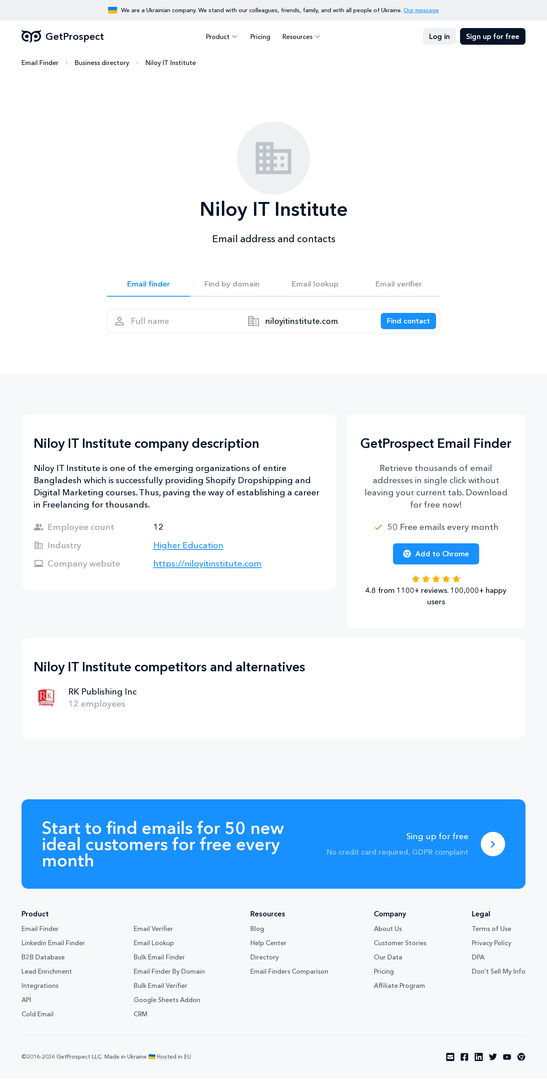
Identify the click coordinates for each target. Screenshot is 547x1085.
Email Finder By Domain (169, 978)
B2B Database (43, 964)
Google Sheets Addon (167, 1007)
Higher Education (188, 552)
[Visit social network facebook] (464, 1064)
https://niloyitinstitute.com (207, 570)
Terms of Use (491, 935)
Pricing (260, 37)
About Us (388, 935)
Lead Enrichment (47, 978)
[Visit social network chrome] (521, 1064)
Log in (439, 36)
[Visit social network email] (450, 1064)
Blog (257, 935)
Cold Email (38, 1021)
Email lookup (315, 285)
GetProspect (63, 36)
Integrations (40, 992)
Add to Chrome (436, 560)
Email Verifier (153, 935)
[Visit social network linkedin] (479, 1064)
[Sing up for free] (493, 851)
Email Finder (40, 63)
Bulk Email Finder (159, 964)
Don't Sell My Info (498, 978)
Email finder (148, 285)
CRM (141, 1021)
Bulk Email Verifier (160, 992)
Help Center (268, 950)
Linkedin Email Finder (53, 950)
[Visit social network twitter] (493, 1064)
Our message (421, 10)
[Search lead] (404, 325)
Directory (264, 964)
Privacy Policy (491, 950)
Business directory (102, 63)
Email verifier (399, 285)
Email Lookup (154, 950)
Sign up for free (492, 36)
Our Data (388, 964)
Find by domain (232, 285)
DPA (478, 964)
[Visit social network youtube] (507, 1064)
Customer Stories (400, 950)
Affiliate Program (399, 992)
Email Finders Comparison (289, 978)
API (26, 1007)
